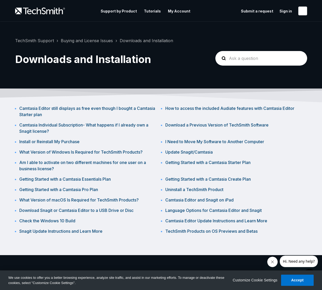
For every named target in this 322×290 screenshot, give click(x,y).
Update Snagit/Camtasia (189, 152)
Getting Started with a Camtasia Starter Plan (208, 162)
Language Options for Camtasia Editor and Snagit (213, 210)
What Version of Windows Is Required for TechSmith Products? (81, 152)
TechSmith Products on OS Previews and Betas (211, 231)
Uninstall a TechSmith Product (194, 189)
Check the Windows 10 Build (47, 220)
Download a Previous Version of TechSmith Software (217, 125)
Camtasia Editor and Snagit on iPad (199, 200)
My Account (179, 11)
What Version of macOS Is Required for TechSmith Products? (79, 200)
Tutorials (152, 11)
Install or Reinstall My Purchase (49, 141)
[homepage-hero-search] (261, 58)
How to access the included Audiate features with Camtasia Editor (229, 108)
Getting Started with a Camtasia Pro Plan (58, 189)
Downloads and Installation (146, 40)
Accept (297, 280)
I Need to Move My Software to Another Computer (214, 141)
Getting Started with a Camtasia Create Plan (208, 179)
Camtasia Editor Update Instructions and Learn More (216, 220)
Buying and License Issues (87, 40)
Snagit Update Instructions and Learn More (60, 231)
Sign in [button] (286, 11)
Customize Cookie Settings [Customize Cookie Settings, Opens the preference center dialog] (255, 280)
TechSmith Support (34, 40)
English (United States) (302, 11)
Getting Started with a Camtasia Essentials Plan (65, 179)
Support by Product (119, 11)
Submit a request (257, 11)
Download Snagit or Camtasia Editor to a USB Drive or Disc (76, 210)
